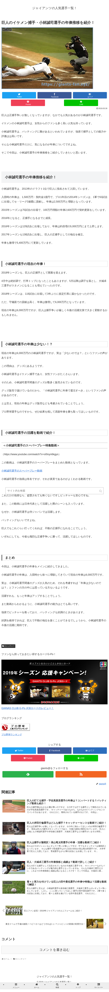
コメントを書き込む (54, 950)
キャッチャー (9, 646)
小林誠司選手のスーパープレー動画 (21, 470)
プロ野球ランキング (11, 734)
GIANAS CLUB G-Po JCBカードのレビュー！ (27, 708)
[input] (54, 491)
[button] (100, 491)
